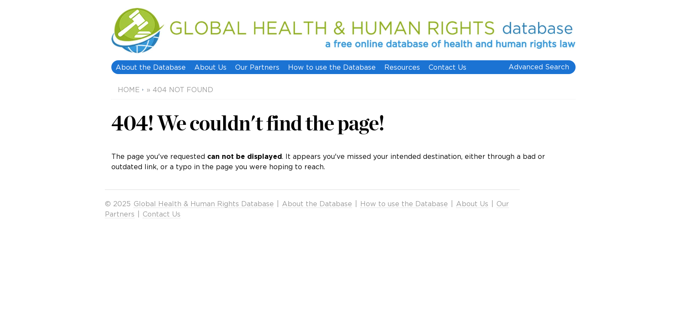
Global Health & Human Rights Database (204, 204)
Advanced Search (539, 67)
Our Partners (257, 67)
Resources (402, 67)
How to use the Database (332, 67)
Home (129, 89)
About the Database (151, 67)
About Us (210, 67)
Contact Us (447, 67)
